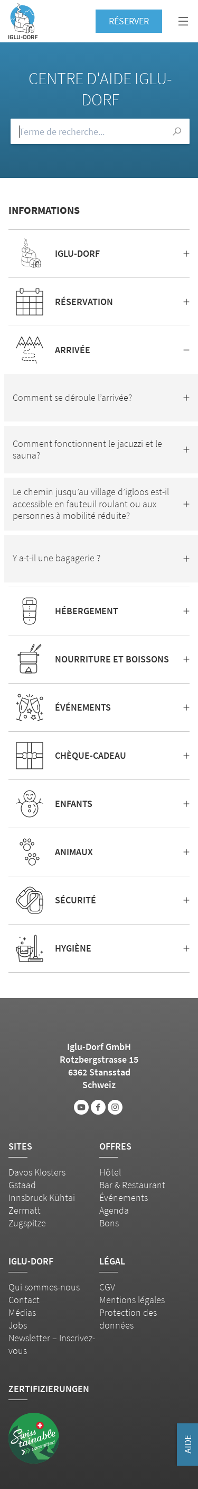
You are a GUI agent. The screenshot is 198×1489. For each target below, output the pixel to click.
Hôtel (110, 1172)
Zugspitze (27, 1223)
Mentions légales (132, 1300)
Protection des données (128, 1318)
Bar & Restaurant (132, 1185)
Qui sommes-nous (44, 1287)
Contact (24, 1300)
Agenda (114, 1210)
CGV (107, 1287)
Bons (109, 1223)
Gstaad (22, 1185)
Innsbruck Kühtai (41, 1197)
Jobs (17, 1325)
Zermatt (24, 1210)
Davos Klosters (36, 1172)
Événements (123, 1197)
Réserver (129, 21)
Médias (22, 1312)
